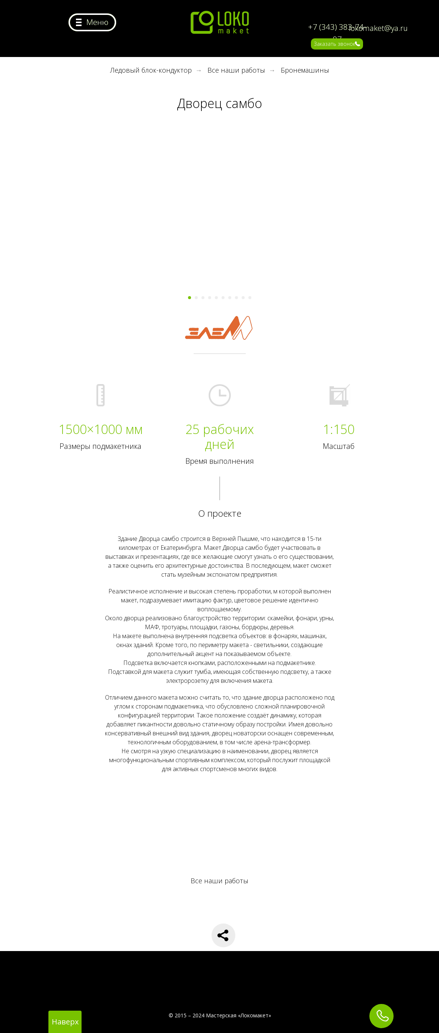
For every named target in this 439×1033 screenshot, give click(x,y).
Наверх (65, 1022)
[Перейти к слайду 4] (209, 297)
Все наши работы (236, 70)
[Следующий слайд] (359, 218)
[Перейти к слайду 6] (223, 297)
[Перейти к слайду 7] (229, 297)
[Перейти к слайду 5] (216, 297)
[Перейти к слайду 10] (249, 297)
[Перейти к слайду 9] (243, 297)
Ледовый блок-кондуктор (151, 70)
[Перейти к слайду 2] (196, 297)
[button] (357, 43)
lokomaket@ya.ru (378, 28)
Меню (97, 22)
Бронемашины (305, 70)
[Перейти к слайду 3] (202, 297)
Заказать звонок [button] (334, 43)
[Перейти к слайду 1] (189, 297)
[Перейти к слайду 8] (236, 297)
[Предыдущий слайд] (81, 218)
